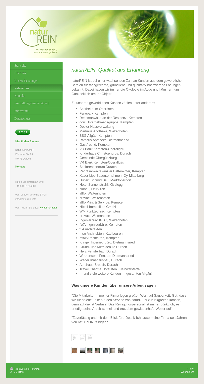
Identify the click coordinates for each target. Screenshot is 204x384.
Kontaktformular (48, 207)
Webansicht (187, 371)
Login (190, 368)
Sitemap (35, 368)
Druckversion (19, 368)
